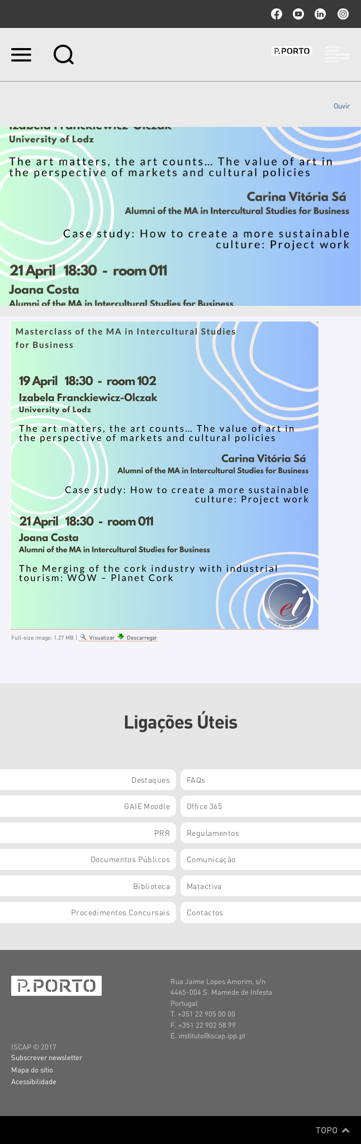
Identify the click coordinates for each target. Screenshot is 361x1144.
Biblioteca (151, 886)
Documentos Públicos (130, 859)
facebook (276, 14)
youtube (298, 14)
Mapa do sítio (32, 1069)
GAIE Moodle (147, 806)
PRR (162, 833)
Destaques (150, 779)
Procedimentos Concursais (120, 912)
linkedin (320, 14)
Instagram (342, 14)
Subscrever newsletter (46, 1057)
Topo (333, 1130)
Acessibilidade (33, 1081)
